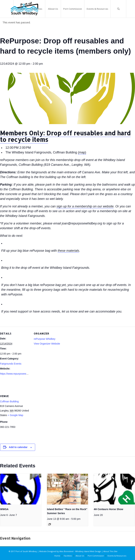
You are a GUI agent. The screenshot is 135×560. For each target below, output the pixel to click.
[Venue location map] (52, 413)
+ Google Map (15, 415)
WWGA (4, 509)
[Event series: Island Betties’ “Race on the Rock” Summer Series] (49, 524)
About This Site (110, 551)
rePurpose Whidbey (44, 338)
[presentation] (20, 489)
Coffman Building (9, 401)
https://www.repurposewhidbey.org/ (19, 373)
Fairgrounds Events (10, 363)
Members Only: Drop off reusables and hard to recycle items (65, 136)
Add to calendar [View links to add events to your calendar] (18, 447)
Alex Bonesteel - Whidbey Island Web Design (80, 551)
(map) (82, 152)
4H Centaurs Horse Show (108, 509)
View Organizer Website (47, 343)
